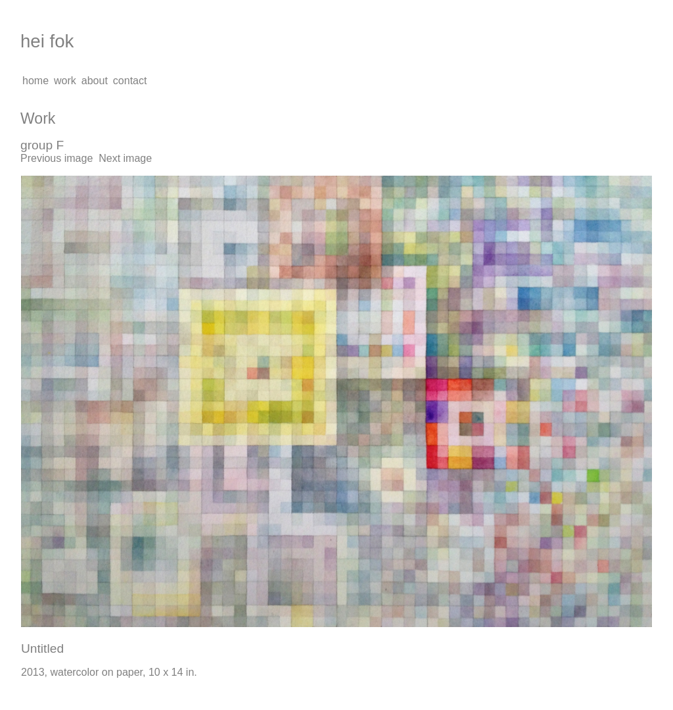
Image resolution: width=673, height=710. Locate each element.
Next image (125, 158)
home (35, 80)
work (65, 80)
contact (130, 80)
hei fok (47, 41)
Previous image (56, 158)
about (94, 80)
